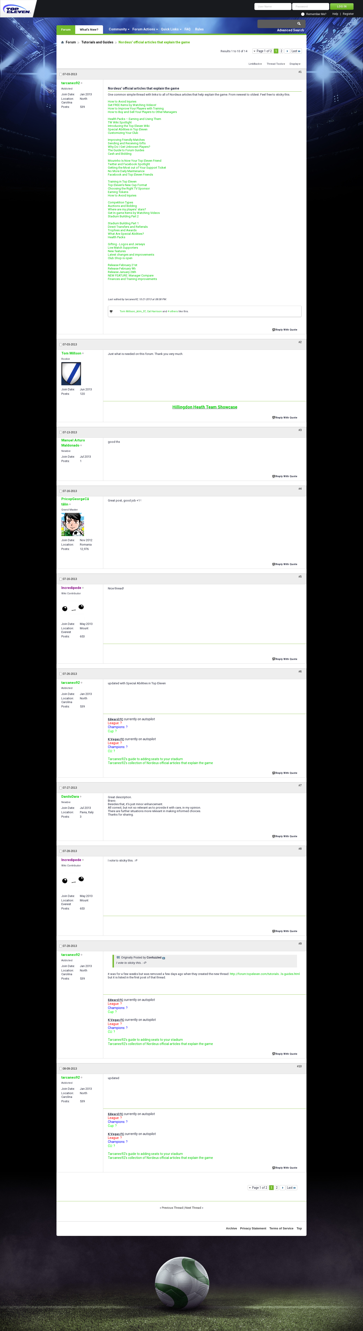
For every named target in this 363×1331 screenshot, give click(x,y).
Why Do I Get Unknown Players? (129, 146)
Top (299, 1228)
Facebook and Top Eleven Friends (130, 174)
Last (296, 51)
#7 (300, 785)
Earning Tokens (118, 192)
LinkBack (254, 63)
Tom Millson (127, 311)
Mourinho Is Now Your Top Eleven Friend (134, 160)
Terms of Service (281, 1228)
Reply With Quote (285, 329)
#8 (300, 848)
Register (348, 14)
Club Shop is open (120, 258)
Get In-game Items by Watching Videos (134, 213)
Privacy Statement (253, 1228)
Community (118, 29)
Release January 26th (122, 272)
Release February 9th (122, 268)
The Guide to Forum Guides (126, 150)
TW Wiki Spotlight (120, 122)
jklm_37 (141, 311)
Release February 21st (122, 265)
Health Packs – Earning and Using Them (134, 119)
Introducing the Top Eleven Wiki (129, 126)
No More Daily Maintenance (126, 171)
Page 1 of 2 (264, 51)
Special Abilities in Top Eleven (127, 129)
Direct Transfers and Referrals (128, 226)
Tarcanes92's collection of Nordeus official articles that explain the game (160, 763)
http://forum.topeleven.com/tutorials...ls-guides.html (265, 974)
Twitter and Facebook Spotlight (129, 164)
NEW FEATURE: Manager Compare (130, 275)
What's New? (89, 29)
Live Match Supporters (123, 247)
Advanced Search (290, 30)
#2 (300, 342)
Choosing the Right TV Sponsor (129, 188)
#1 (300, 72)
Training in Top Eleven (122, 181)
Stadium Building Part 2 (123, 216)
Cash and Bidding (119, 153)
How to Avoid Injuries (122, 101)
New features (117, 251)
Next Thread (193, 1207)
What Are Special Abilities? (126, 233)
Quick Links (170, 29)
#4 (300, 488)
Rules (199, 29)
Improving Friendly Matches (126, 139)
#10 (299, 1066)
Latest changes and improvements (131, 254)
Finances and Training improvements (132, 279)
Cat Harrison (154, 311)
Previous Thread (172, 1207)
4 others (173, 311)
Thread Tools (275, 63)
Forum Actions (143, 29)
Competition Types (120, 202)
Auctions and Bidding (122, 206)
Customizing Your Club (123, 133)
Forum (66, 29)
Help (335, 14)
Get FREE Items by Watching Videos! (132, 105)
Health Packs (116, 237)
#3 (300, 430)
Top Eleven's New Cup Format (127, 185)
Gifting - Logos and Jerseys (126, 244)
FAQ (188, 29)
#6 (300, 671)
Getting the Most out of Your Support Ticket (137, 167)
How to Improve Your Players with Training (136, 108)
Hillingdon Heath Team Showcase (204, 407)
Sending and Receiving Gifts (127, 143)
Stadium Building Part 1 (123, 223)
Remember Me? (316, 14)
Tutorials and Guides (97, 42)
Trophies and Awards (122, 230)
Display (294, 63)
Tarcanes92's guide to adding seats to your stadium (145, 759)
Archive (231, 1228)
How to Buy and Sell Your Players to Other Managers (142, 112)
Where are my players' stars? (127, 209)
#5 (300, 576)
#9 (300, 943)
